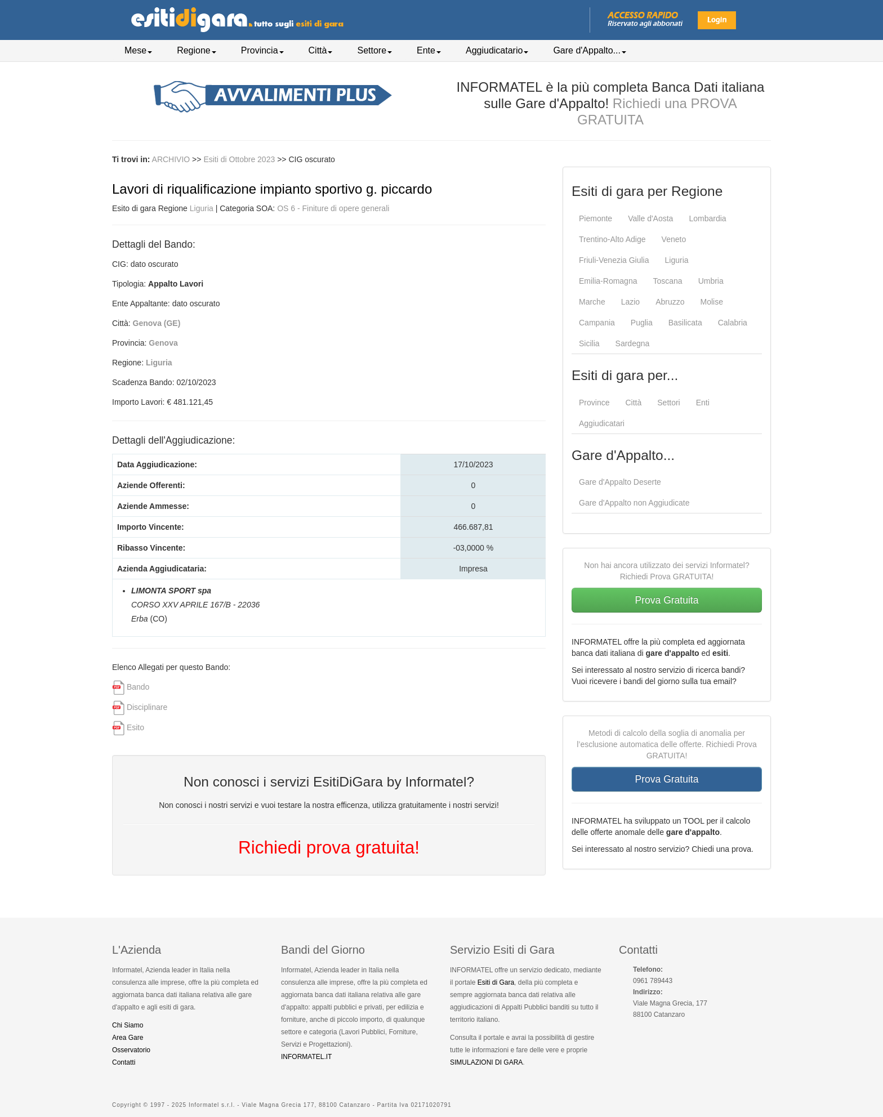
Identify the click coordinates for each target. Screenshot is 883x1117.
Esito (135, 727)
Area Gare (127, 1038)
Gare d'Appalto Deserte (620, 481)
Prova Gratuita (667, 600)
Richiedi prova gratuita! (329, 847)
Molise (712, 301)
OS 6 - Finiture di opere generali (333, 208)
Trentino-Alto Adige (612, 239)
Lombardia (707, 218)
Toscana (667, 280)
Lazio (630, 301)
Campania (597, 322)
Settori (668, 402)
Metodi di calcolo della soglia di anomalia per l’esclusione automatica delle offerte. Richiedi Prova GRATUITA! (667, 744)
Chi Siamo (127, 1025)
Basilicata (685, 322)
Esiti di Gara (496, 982)
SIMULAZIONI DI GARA (486, 1062)
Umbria (711, 280)
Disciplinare (147, 707)
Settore (374, 50)
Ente (429, 50)
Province (594, 402)
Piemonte (595, 218)
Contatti (123, 1062)
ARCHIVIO (171, 159)
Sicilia (589, 343)
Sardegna (633, 343)
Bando (138, 686)
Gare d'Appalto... (589, 50)
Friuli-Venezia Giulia (614, 260)
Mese (138, 50)
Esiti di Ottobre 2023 (240, 159)
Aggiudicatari (602, 423)
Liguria (201, 208)
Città (321, 50)
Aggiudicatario (497, 50)
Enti (703, 402)
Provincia (262, 50)
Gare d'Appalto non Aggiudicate (634, 502)
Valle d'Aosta (650, 218)
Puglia (642, 322)
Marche (592, 301)
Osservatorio (131, 1050)
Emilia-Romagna (608, 280)
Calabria (732, 322)
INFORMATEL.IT (306, 1057)
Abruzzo (669, 301)
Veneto (674, 239)
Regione (196, 50)
